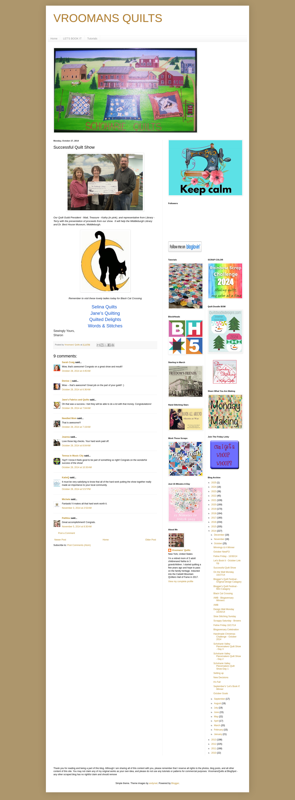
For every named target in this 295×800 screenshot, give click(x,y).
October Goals (220, 693)
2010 (214, 753)
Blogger (175, 783)
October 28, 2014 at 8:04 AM (76, 445)
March (217, 725)
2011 (214, 748)
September (220, 699)
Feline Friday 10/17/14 (224, 625)
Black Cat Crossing (223, 593)
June (216, 712)
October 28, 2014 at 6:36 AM (76, 389)
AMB (215, 605)
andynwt (153, 783)
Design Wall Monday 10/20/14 (223, 610)
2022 (214, 495)
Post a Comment (66, 533)
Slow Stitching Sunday (224, 616)
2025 (214, 482)
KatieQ (65, 477)
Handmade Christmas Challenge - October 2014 (224, 637)
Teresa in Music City (73, 455)
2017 (214, 517)
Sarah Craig (68, 362)
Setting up (218, 673)
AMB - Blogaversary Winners (223, 599)
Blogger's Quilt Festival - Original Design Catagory (227, 580)
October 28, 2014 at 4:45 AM (76, 371)
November (219, 539)
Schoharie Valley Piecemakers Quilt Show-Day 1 (223, 666)
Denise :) (66, 381)
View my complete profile (180, 581)
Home (53, 38)
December (219, 535)
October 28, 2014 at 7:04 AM (76, 408)
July (216, 707)
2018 (214, 513)
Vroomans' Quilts (181, 550)
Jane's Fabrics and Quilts (75, 399)
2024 (214, 487)
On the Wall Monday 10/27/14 (223, 573)
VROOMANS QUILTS (107, 18)
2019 (214, 509)
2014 (214, 531)
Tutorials (92, 38)
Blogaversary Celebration (226, 629)
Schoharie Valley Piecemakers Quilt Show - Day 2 (227, 656)
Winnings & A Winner (223, 547)
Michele (66, 499)
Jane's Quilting (105, 313)
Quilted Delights (105, 319)
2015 (214, 526)
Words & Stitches (105, 325)
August (218, 703)
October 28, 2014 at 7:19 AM (76, 427)
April (216, 721)
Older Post (150, 539)
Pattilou (66, 518)
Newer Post (60, 539)
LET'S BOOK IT (72, 38)
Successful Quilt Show (224, 567)
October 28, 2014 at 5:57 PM (76, 489)
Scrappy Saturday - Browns (227, 620)
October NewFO (221, 551)
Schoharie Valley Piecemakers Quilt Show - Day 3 (227, 647)
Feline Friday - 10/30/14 (225, 556)
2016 (214, 522)
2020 (214, 504)
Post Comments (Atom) (79, 545)
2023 (214, 491)
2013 (214, 739)
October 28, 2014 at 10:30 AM (77, 467)
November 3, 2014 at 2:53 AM (77, 508)
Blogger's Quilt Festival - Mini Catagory (225, 587)
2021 (214, 500)
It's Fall (216, 682)
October (218, 543)
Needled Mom (69, 418)
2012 (214, 744)
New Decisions (220, 677)
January (218, 734)
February (219, 729)
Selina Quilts (104, 306)
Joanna (66, 437)
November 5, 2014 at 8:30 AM (77, 526)
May (216, 716)
